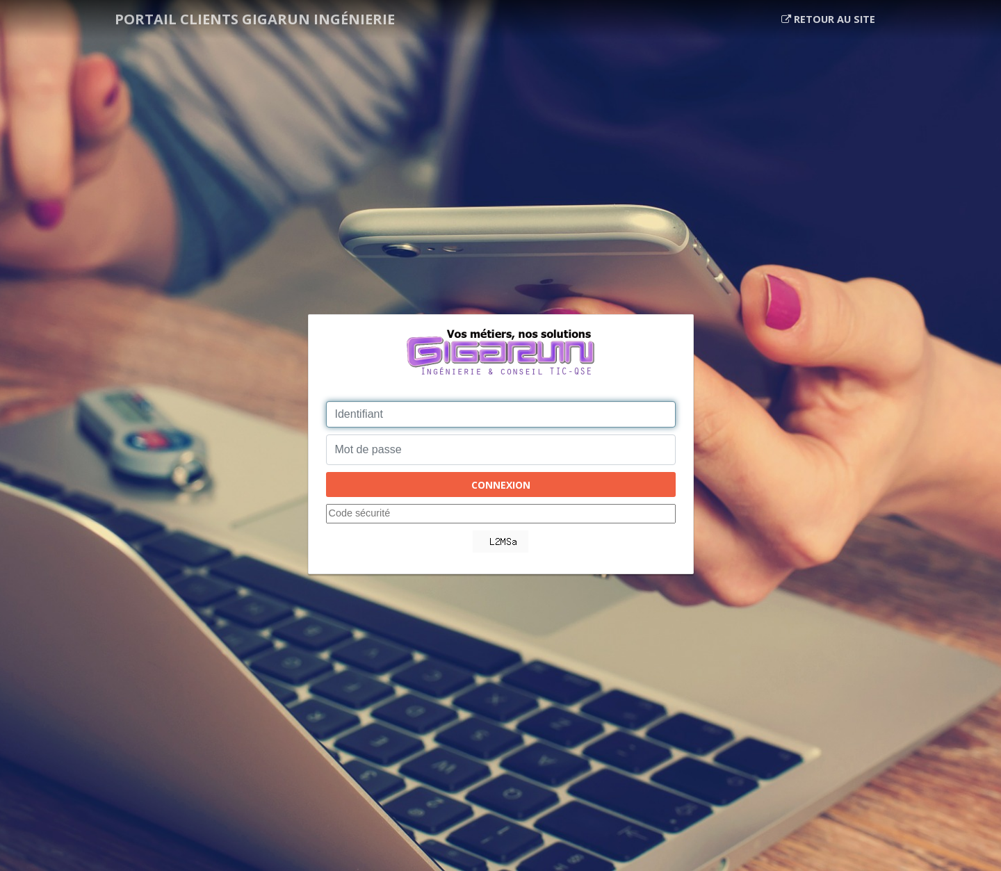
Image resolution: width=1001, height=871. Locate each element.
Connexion (500, 484)
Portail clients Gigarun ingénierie (255, 19)
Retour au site (828, 19)
